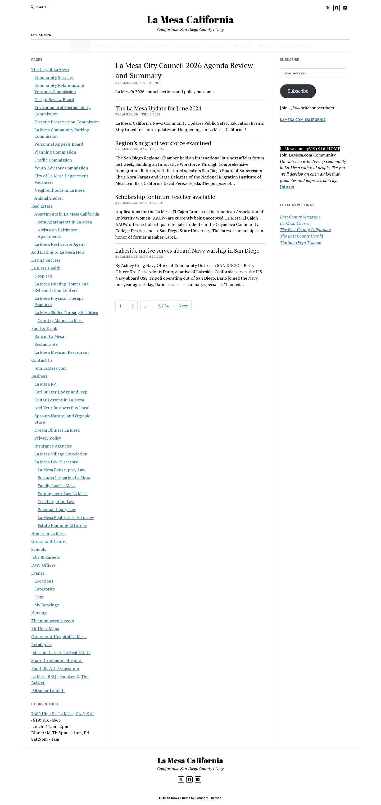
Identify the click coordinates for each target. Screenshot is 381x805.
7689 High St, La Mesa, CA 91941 (62, 714)
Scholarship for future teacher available (165, 196)
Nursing (39, 613)
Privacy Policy (47, 438)
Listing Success (45, 260)
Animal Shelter (48, 198)
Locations (43, 581)
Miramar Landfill (48, 691)
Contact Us (41, 360)
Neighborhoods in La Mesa (59, 190)
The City (239, 45)
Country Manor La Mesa (61, 320)
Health (215, 45)
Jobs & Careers (292, 45)
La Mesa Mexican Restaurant (61, 352)
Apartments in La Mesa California (66, 214)
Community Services (54, 77)
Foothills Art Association (55, 668)
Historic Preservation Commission (67, 122)
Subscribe (298, 91)
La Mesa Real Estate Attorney (66, 517)
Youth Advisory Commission (61, 168)
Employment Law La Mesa (63, 494)
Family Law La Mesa (56, 486)
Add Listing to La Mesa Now (58, 252)
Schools (38, 549)
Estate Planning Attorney (62, 525)
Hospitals (43, 276)
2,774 (163, 306)
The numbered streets (52, 621)
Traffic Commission (53, 160)
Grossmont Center (49, 541)
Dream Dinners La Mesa (57, 430)
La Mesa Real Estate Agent (59, 244)
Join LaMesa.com (50, 368)
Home (77, 45)
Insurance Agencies (53, 446)
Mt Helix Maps (45, 629)
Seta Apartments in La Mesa (65, 222)
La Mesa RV (45, 384)
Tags (39, 597)
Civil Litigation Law (56, 501)
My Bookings (46, 605)
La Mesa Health (46, 268)
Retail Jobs (41, 644)
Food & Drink (154, 45)
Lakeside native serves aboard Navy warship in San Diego (187, 250)
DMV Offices (43, 565)
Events (37, 573)
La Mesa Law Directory (56, 462)
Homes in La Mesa (48, 533)
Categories (44, 589)
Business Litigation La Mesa (64, 478)
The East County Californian (305, 229)
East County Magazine (300, 217)
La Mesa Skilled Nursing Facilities (66, 312)
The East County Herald (301, 236)
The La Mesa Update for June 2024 (158, 108)
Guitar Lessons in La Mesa (59, 400)
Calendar (102, 45)
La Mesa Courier (295, 223)
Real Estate (187, 45)
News (263, 45)
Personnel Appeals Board (58, 144)
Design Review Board (54, 99)
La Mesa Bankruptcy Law (61, 470)
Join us (287, 187)
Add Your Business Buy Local (61, 408)
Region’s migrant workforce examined (163, 143)
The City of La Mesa (50, 69)
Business (123, 45)
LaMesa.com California (303, 119)
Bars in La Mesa (49, 336)
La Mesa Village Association (60, 454)
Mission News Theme (174, 798)
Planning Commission (55, 152)
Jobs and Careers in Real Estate (60, 652)
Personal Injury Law (57, 509)
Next (183, 306)
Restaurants (46, 344)
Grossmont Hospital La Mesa (59, 636)
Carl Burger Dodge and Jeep (61, 392)
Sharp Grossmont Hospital (57, 660)
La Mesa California (190, 19)
